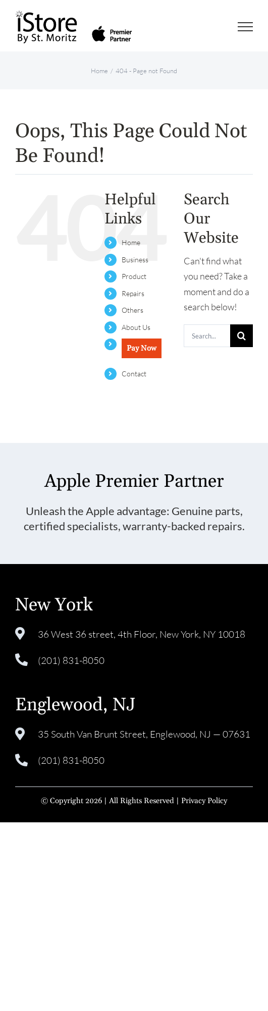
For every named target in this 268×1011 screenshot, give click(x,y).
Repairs (133, 293)
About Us (136, 327)
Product (134, 276)
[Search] (241, 335)
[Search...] (207, 335)
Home (131, 242)
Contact (134, 373)
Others (132, 310)
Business (135, 259)
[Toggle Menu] (245, 26)
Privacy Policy (204, 801)
